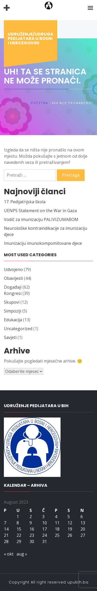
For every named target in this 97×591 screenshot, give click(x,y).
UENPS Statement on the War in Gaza (40, 210)
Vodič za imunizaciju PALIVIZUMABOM (41, 219)
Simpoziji (12, 311)
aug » (22, 554)
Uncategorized (18, 328)
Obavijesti (13, 278)
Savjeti (10, 337)
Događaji (12, 287)
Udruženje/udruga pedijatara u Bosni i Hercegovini (30, 38)
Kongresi (12, 293)
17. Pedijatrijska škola (25, 202)
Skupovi (11, 302)
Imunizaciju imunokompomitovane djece (43, 243)
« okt (8, 554)
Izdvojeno (13, 269)
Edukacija (13, 320)
